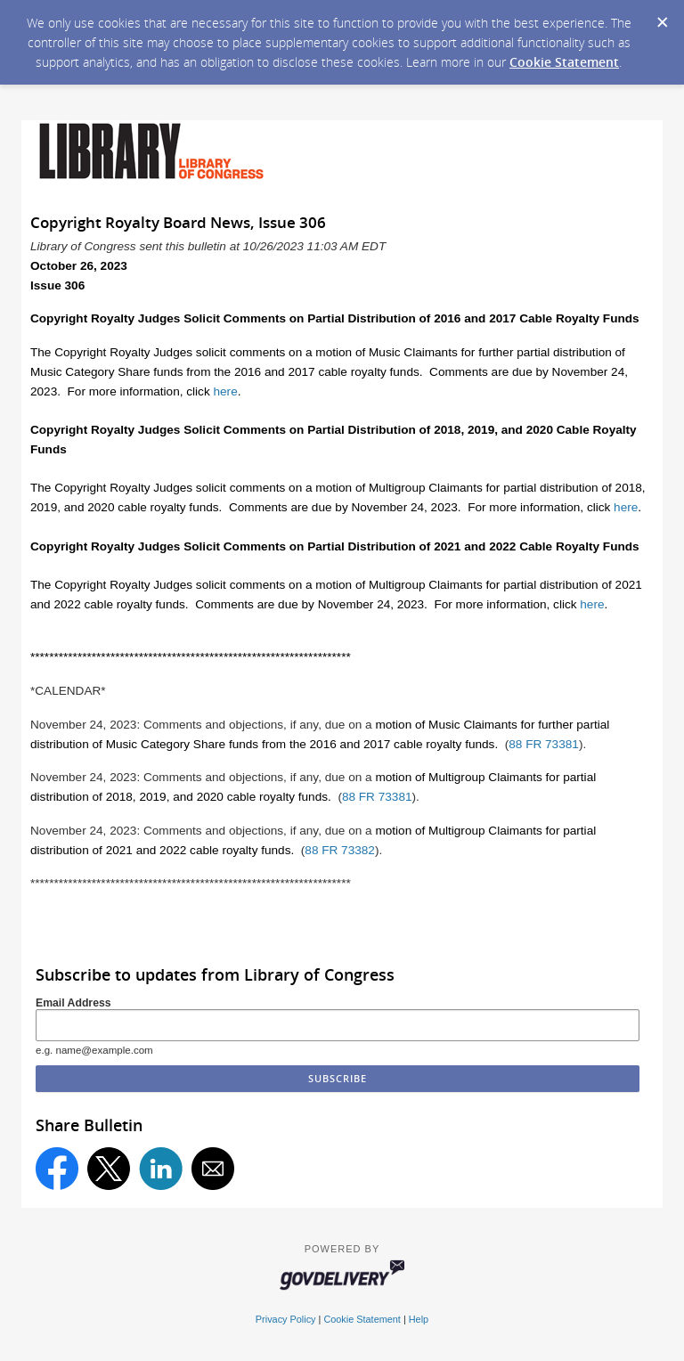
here (226, 391)
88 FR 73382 (340, 850)
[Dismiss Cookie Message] (661, 17)
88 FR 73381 (544, 744)
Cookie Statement (564, 61)
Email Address (73, 1003)
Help (418, 1319)
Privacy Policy (286, 1319)
